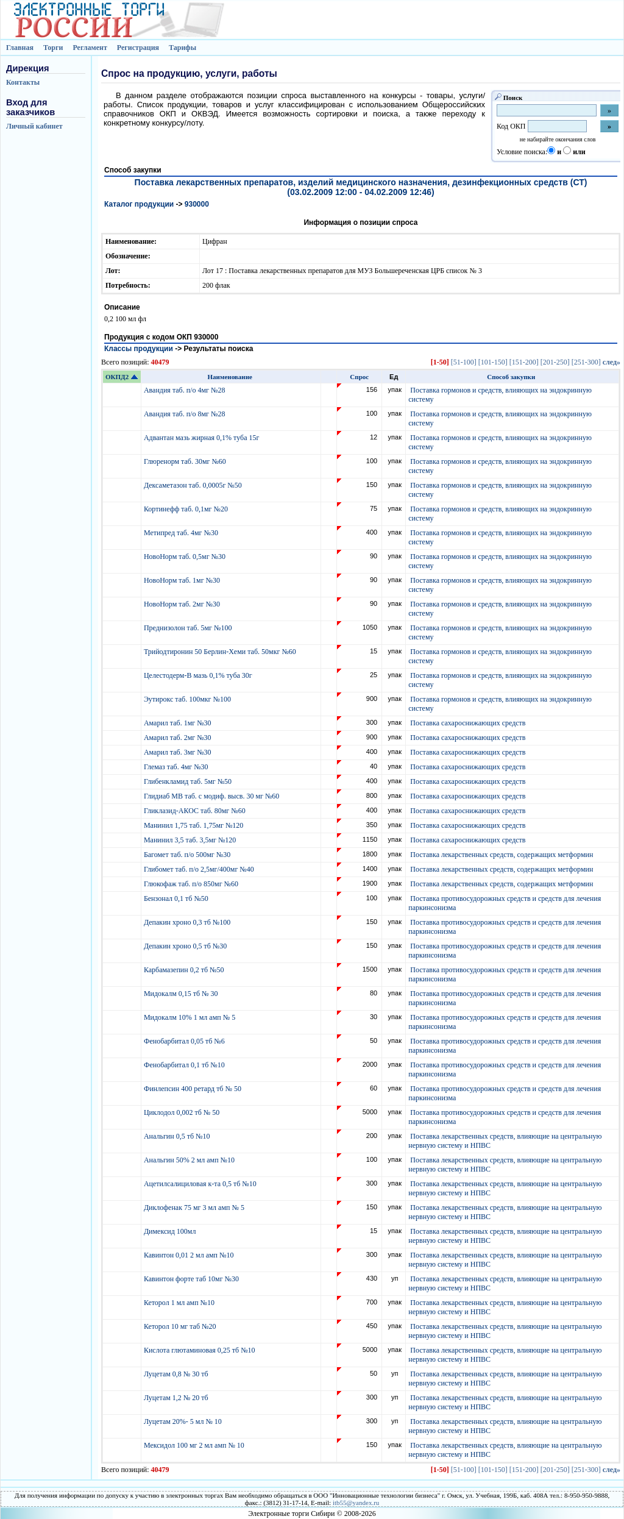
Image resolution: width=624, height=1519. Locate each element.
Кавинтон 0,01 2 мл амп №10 (190, 1255)
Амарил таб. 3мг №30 (178, 752)
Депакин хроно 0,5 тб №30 (186, 946)
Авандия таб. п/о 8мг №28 (185, 414)
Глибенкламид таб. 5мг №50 (188, 781)
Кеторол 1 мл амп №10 (180, 1302)
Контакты (23, 82)
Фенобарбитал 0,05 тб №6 (185, 1041)
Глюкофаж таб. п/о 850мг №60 (192, 884)
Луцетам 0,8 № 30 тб (177, 1374)
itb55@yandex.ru (356, 1502)
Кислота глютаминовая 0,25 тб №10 (200, 1350)
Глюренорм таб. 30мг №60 (186, 461)
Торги (53, 47)
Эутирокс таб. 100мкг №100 (188, 699)
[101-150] (493, 362)
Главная (20, 47)
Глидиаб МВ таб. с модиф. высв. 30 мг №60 (212, 796)
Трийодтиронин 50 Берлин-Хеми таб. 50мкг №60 (221, 651)
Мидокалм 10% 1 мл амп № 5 (190, 1017)
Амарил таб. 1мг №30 (178, 723)
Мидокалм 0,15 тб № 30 (182, 993)
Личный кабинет (34, 126)
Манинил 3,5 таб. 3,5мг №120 (191, 840)
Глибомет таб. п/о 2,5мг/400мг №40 (200, 869)
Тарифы (182, 47)
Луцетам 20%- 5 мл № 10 (184, 1421)
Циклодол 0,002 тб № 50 (182, 1112)
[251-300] (586, 362)
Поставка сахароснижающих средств (467, 723)
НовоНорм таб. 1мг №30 (183, 580)
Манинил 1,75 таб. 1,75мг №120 (194, 825)
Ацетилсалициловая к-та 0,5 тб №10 (201, 1183)
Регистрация (138, 47)
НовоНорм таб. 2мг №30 (183, 604)
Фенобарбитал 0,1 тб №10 (185, 1065)
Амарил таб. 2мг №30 (178, 737)
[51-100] (464, 362)
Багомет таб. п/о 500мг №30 (188, 854)
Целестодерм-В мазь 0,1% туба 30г (199, 675)
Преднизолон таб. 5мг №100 (189, 628)
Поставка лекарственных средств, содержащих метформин (501, 854)
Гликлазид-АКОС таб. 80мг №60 (195, 810)
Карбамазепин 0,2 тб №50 (185, 970)
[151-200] (524, 362)
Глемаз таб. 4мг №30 (177, 767)
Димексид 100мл (171, 1231)
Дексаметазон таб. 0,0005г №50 (194, 485)
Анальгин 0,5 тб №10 (179, 1136)
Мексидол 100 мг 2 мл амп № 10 (195, 1445)
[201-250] (555, 362)
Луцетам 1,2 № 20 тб (177, 1397)
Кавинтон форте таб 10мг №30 (192, 1279)
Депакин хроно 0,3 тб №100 (188, 922)
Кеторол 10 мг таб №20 (182, 1326)
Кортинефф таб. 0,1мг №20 (187, 509)
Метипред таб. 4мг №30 (182, 532)
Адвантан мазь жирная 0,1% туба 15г (202, 437)
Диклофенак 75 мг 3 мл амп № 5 (196, 1207)
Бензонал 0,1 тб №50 (177, 898)
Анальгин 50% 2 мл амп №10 (190, 1160)
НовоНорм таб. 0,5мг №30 (185, 556)
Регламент (90, 47)
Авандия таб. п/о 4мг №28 (185, 390)
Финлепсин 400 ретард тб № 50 (193, 1088)
